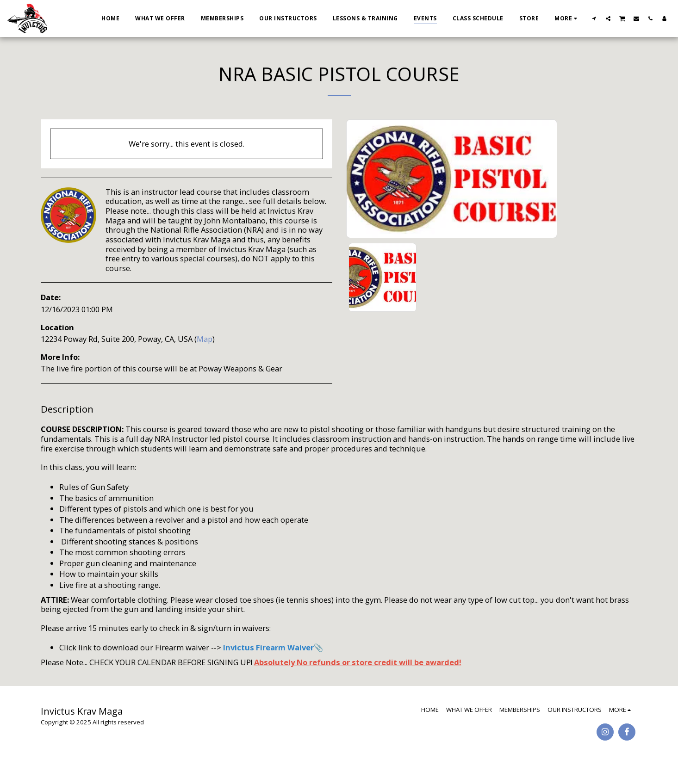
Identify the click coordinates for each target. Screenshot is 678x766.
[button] (594, 18)
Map (204, 339)
